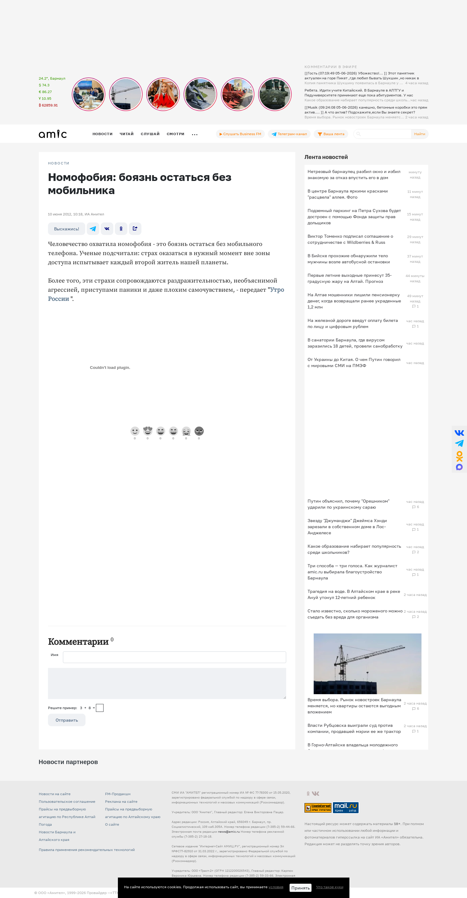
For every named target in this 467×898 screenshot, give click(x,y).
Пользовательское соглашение (67, 801)
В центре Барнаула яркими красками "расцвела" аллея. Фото (348, 194)
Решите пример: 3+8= (71, 707)
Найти (419, 134)
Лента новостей (326, 156)
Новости (103, 134)
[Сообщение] (167, 683)
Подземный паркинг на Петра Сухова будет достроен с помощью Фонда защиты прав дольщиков (354, 216)
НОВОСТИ (59, 163)
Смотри (176, 134)
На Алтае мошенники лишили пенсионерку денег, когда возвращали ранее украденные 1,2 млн (354, 300)
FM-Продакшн (117, 794)
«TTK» (115, 892)
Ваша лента (331, 134)
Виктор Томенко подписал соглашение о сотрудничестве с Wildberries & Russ (350, 239)
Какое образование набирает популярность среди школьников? (354, 549)
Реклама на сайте (121, 801)
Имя (54, 654)
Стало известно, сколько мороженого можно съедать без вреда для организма (355, 613)
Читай (127, 134)
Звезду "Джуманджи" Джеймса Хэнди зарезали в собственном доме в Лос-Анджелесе (347, 526)
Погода (45, 824)
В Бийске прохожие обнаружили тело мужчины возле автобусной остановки (349, 258)
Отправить (67, 720)
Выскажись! (66, 228)
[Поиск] (382, 134)
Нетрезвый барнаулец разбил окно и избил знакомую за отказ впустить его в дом (354, 174)
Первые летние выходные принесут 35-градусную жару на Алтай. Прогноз (350, 278)
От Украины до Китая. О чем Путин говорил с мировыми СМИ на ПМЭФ (354, 362)
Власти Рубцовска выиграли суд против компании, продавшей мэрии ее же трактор (354, 728)
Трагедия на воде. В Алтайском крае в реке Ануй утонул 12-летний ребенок (354, 594)
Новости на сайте (55, 794)
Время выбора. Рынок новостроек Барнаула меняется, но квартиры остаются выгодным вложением (354, 705)
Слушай (150, 134)
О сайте (112, 824)
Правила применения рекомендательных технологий (87, 849)
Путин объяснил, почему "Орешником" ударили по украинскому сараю (348, 504)
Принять (300, 887)
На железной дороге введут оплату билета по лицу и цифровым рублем (353, 323)
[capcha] (100, 708)
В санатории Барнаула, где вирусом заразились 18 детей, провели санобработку (355, 342)
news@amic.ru (229, 831)
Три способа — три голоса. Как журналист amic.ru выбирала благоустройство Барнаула (352, 571)
